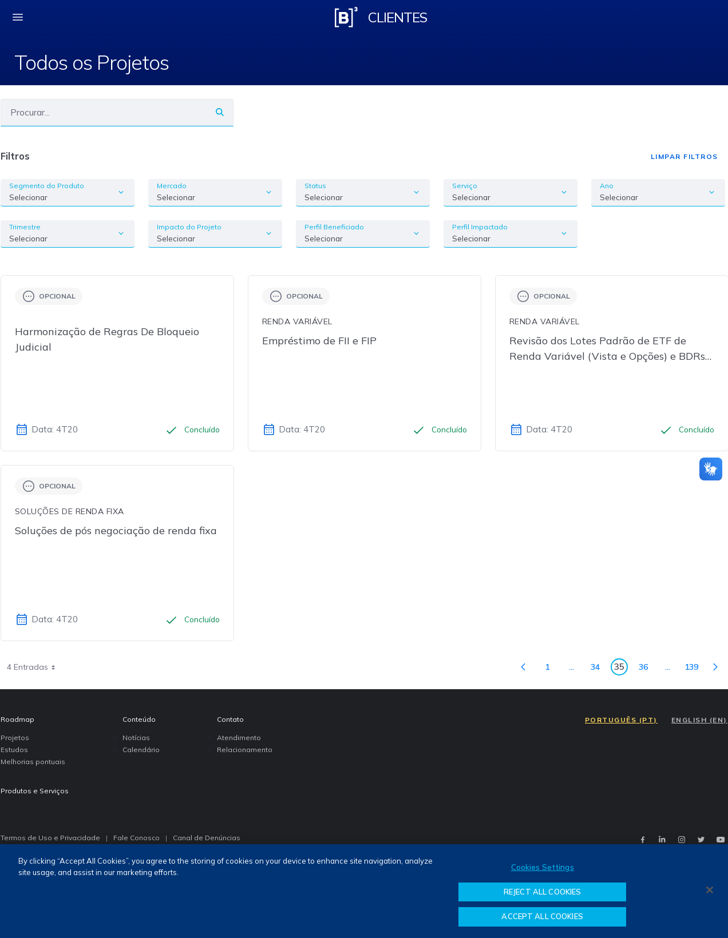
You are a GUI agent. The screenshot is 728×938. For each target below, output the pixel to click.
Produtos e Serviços (35, 790)
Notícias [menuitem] (136, 737)
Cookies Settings (542, 867)
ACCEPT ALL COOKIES (542, 916)
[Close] (709, 890)
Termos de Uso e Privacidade (50, 837)
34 (598, 669)
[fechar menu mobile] (17, 17)
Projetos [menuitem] (15, 737)
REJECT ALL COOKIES (542, 891)
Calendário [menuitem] (141, 749)
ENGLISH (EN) (699, 720)
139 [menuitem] (695, 669)
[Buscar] (104, 112)
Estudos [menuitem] (14, 749)
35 (621, 668)
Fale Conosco (136, 837)
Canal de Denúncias (206, 837)
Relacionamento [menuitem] (244, 749)
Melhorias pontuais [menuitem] (33, 761)
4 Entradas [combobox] (35, 667)
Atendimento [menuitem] (239, 737)
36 (646, 669)
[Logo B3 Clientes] (346, 17)
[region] (364, 891)
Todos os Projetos (91, 62)
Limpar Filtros (684, 156)
